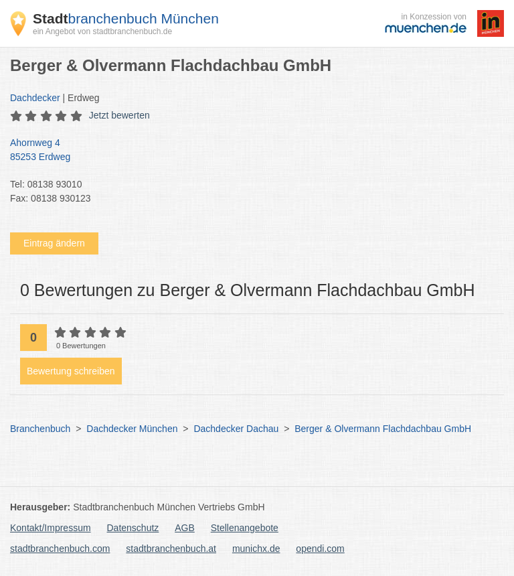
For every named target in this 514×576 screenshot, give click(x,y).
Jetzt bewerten (119, 115)
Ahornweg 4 (250, 150)
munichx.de (256, 548)
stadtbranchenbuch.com (60, 548)
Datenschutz (133, 527)
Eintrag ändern (54, 243)
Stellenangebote (244, 527)
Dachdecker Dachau (235, 428)
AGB (185, 527)
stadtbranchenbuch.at (171, 548)
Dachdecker (35, 97)
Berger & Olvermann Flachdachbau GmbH (382, 428)
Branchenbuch (40, 428)
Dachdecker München (131, 428)
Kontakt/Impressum (50, 527)
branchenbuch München (126, 18)
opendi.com (320, 548)
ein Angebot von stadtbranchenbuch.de (102, 31)
